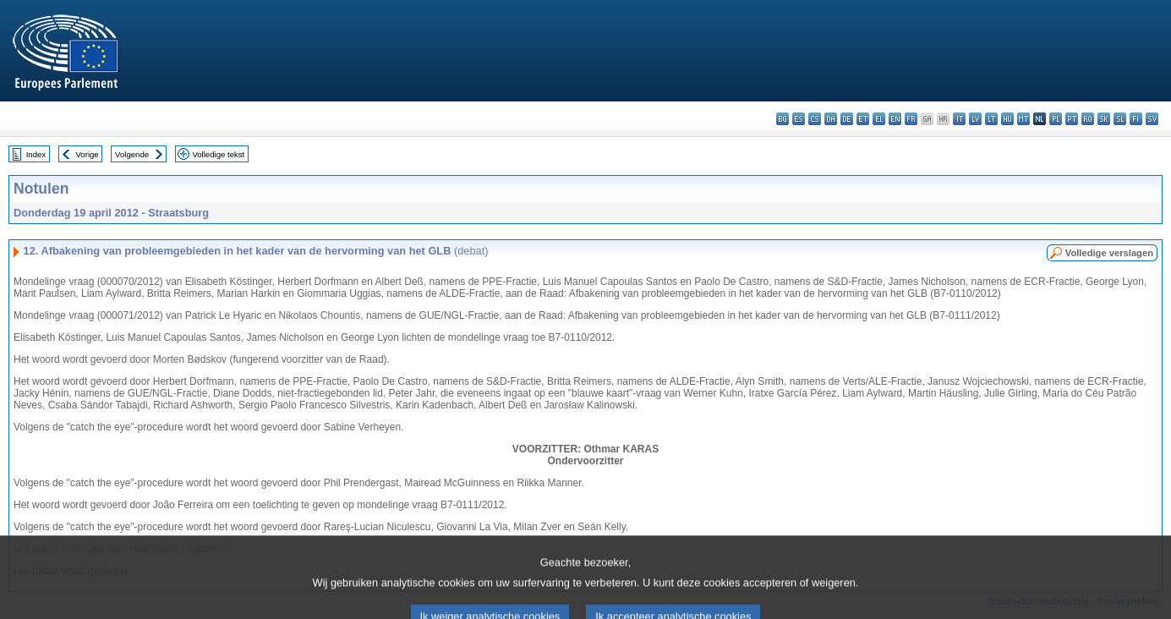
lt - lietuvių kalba (991, 118)
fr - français (911, 118)
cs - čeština (814, 118)
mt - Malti (1023, 118)
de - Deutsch (846, 118)
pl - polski (1055, 118)
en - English (895, 118)
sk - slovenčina (1103, 118)
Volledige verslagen (1109, 253)
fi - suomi (1136, 118)
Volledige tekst (218, 154)
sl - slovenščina (1120, 118)
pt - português (1071, 118)
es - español (798, 118)
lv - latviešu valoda (975, 118)
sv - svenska (1152, 118)
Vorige (87, 154)
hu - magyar (1007, 118)
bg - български (782, 118)
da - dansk (830, 118)
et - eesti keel (862, 118)
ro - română (1087, 118)
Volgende (132, 154)
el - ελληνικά (879, 118)
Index (36, 154)
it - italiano (959, 118)
